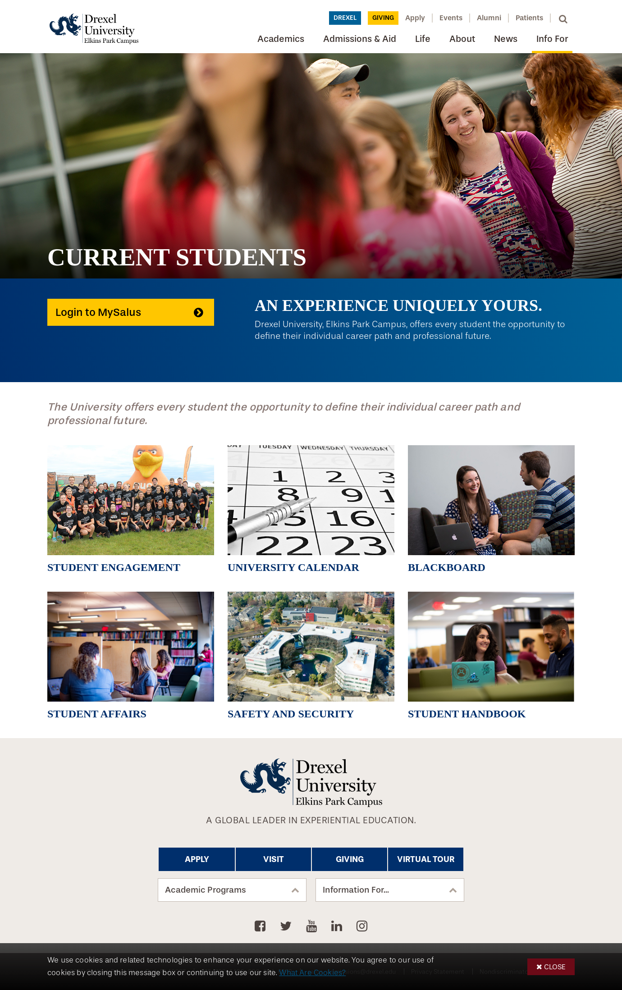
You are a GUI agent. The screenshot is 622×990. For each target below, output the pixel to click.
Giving (383, 18)
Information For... (356, 890)
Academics (280, 39)
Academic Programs (205, 890)
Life (422, 39)
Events (450, 18)
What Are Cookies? (312, 972)
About (462, 39)
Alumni (489, 18)
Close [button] (555, 967)
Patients (529, 18)
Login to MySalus (98, 312)
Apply (415, 18)
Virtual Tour (425, 859)
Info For (552, 39)
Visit (273, 859)
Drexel (345, 18)
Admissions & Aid (359, 39)
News (505, 39)
